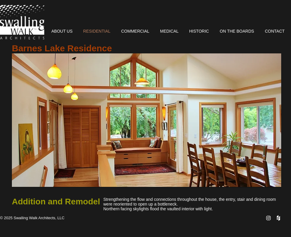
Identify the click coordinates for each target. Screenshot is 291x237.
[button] (146, 120)
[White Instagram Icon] (268, 218)
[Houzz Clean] (278, 218)
